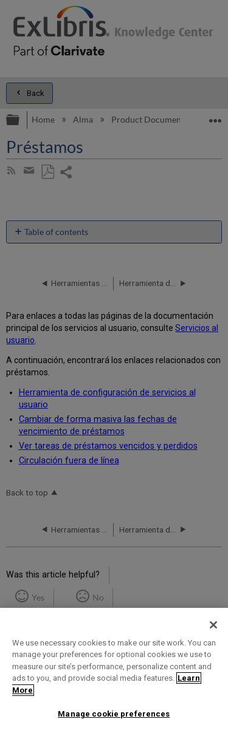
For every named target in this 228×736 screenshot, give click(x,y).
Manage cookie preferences (114, 713)
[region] (114, 672)
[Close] (213, 625)
